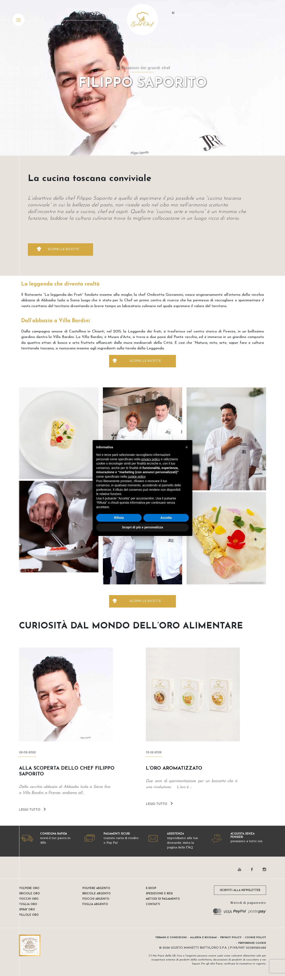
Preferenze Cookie (252, 943)
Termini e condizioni (171, 937)
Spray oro (27, 909)
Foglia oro (28, 904)
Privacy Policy (231, 937)
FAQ (189, 847)
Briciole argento (96, 893)
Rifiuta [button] (119, 517)
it (270, 16)
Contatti (153, 904)
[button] (186, 447)
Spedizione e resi (159, 893)
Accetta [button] (166, 517)
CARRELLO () (243, 16)
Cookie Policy (255, 937)
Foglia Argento (95, 904)
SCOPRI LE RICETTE (63, 249)
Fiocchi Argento (95, 899)
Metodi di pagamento (163, 899)
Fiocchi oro (29, 899)
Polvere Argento (96, 888)
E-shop (151, 888)
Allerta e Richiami (203, 937)
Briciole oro (29, 893)
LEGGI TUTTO (29, 809)
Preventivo (182, 16)
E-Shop (209, 16)
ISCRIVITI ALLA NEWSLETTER (240, 890)
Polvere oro (29, 888)
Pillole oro (29, 915)
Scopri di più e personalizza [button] (142, 527)
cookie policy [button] (136, 476)
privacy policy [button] (150, 459)
